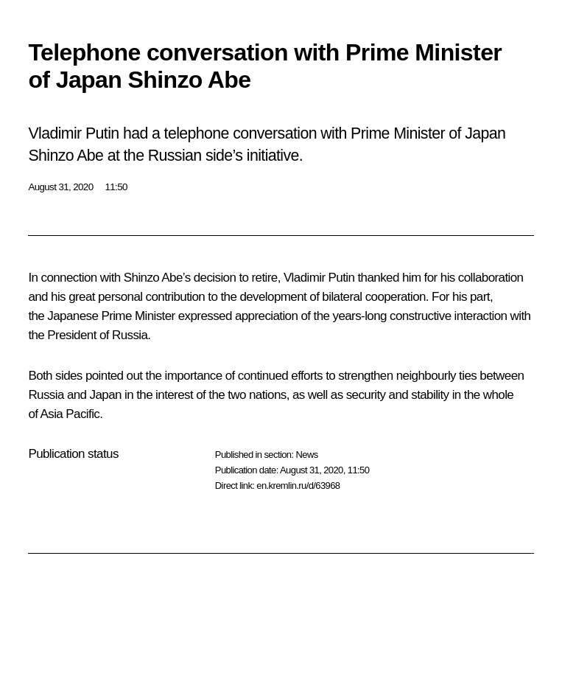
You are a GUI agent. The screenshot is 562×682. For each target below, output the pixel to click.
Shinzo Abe (153, 278)
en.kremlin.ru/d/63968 (298, 485)
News (306, 454)
